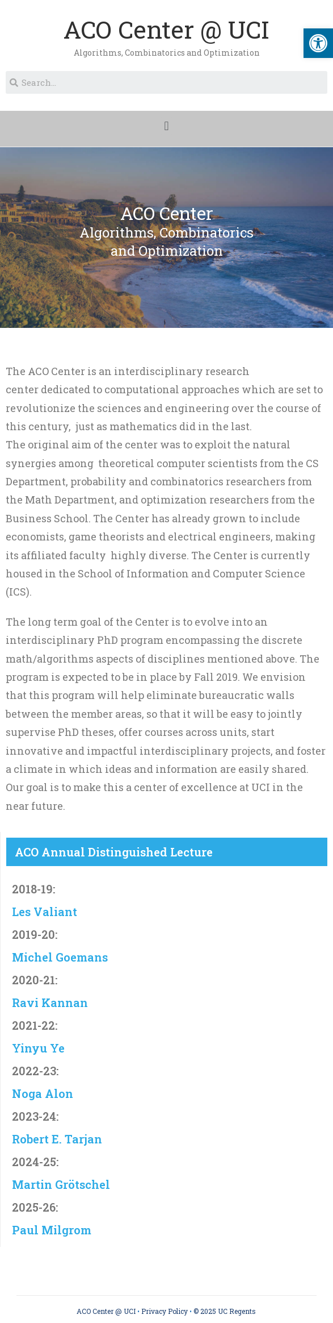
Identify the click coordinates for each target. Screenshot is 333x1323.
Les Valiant (44, 911)
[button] (166, 126)
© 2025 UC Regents (224, 1311)
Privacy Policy (164, 1311)
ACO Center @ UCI (166, 29)
